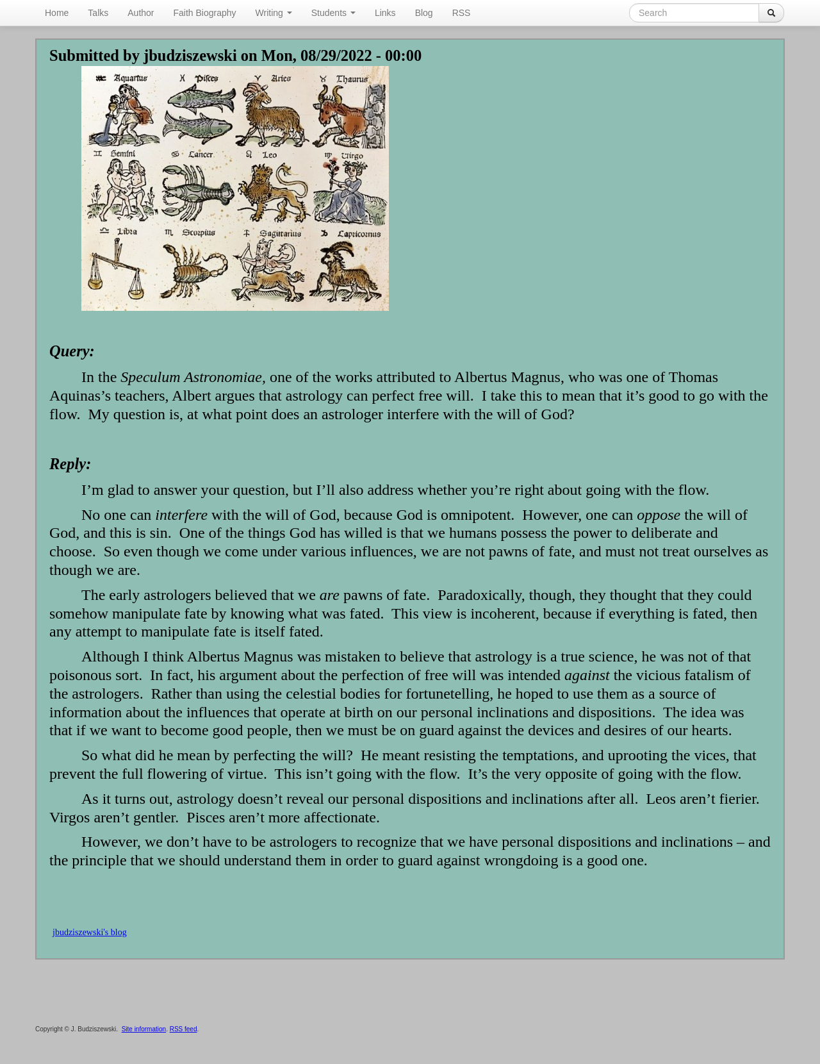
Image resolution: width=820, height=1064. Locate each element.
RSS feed (183, 1029)
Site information (144, 1029)
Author (140, 13)
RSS (461, 13)
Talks (98, 13)
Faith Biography (205, 13)
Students (333, 13)
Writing (274, 13)
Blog (424, 13)
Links (385, 13)
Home (57, 13)
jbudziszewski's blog (90, 932)
